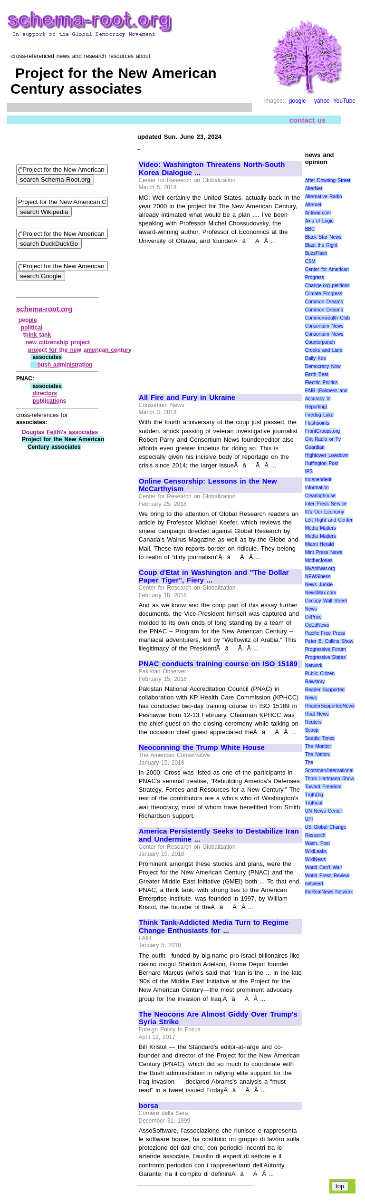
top (340, 1186)
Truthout (314, 802)
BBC (310, 229)
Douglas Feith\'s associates (60, 432)
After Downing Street (327, 180)
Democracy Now (323, 366)
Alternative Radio (323, 196)
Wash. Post (317, 843)
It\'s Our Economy (324, 511)
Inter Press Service (326, 503)
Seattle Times (320, 738)
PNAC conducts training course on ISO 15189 (218, 664)
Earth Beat (316, 374)
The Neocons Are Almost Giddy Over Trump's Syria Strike (218, 1018)
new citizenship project (58, 342)
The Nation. (317, 754)
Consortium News (324, 326)
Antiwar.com (318, 212)
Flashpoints (317, 423)
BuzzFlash (316, 253)
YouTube (344, 100)
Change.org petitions (327, 285)
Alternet (313, 204)
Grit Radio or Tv (323, 439)
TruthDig (314, 794)
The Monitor (318, 746)
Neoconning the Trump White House (202, 747)
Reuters (313, 722)
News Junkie (319, 584)
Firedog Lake (319, 414)
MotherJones (319, 560)
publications (50, 401)
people (28, 320)
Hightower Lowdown (327, 455)
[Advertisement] (218, 314)
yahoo (322, 100)
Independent (318, 479)
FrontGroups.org (322, 431)
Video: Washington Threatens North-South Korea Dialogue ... (212, 168)
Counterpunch (320, 342)
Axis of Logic (319, 220)
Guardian (315, 447)
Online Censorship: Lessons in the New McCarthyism (208, 485)
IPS (309, 471)
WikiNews (315, 859)
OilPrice (313, 617)
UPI (309, 819)
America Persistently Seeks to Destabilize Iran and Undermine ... (218, 835)
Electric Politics (321, 382)
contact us (307, 120)
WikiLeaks (316, 851)
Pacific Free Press (325, 633)
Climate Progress (323, 293)
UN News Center (323, 811)
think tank (37, 334)
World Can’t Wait (323, 867)
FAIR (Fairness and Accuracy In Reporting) (326, 398)
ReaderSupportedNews (330, 705)
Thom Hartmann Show (329, 778)
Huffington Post (321, 463)
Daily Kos (315, 358)
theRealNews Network (329, 891)
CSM (310, 261)
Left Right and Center (329, 520)
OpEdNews (317, 625)
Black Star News (323, 237)
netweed (314, 883)
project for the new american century (80, 350)
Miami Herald (319, 544)
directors (45, 393)
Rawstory (315, 681)
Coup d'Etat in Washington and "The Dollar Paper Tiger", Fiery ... (214, 576)
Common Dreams (324, 301)
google (297, 100)
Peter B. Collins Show (329, 641)
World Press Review (327, 875)
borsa (148, 1105)
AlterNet (313, 188)
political (31, 327)
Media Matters (320, 528)
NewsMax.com (320, 592)
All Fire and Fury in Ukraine (187, 397)
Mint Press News (323, 552)
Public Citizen (320, 673)
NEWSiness (317, 576)
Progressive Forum (325, 649)
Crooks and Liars (324, 350)
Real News (317, 714)
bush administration (64, 364)
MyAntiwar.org (320, 568)
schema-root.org (44, 309)
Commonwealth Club (327, 317)
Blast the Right (321, 245)
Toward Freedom (323, 786)
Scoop (311, 730)
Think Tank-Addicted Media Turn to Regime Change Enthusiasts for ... (213, 926)
